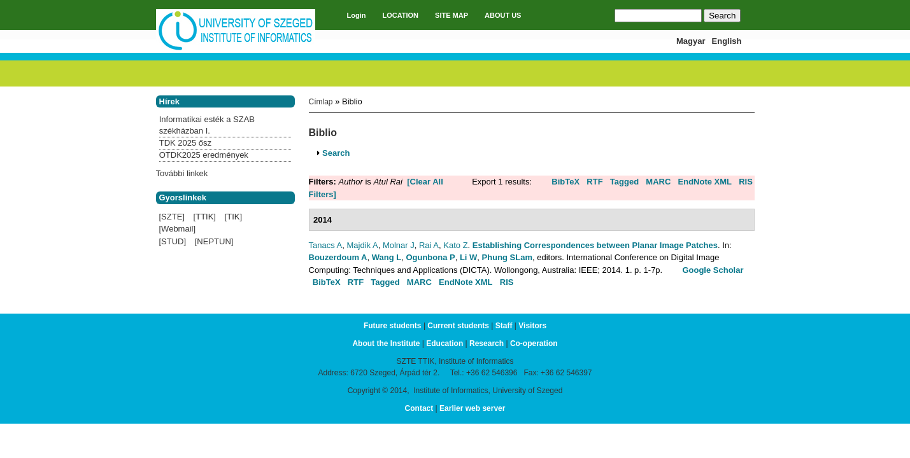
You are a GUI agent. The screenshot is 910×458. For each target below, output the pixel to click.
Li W (468, 257)
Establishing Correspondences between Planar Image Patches (595, 245)
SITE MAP (451, 15)
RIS (746, 181)
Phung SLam (507, 257)
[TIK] (233, 216)
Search (336, 153)
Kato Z (455, 245)
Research (486, 343)
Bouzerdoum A (338, 257)
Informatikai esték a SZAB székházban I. (207, 124)
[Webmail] (177, 228)
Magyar (691, 41)
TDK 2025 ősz (185, 143)
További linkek (182, 173)
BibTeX (565, 181)
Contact (419, 408)
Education (444, 343)
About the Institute (386, 343)
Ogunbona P (430, 257)
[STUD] (173, 241)
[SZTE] (172, 216)
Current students (458, 325)
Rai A (429, 245)
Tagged (624, 181)
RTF (594, 181)
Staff (504, 325)
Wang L (386, 257)
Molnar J (399, 245)
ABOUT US (503, 15)
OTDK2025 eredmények (203, 155)
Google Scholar (712, 270)
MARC (658, 181)
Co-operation (534, 343)
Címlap (321, 101)
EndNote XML (705, 181)
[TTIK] (205, 216)
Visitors (532, 325)
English (727, 41)
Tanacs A (326, 245)
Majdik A (362, 245)
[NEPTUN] (214, 241)
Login (356, 15)
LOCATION (400, 15)
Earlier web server (472, 408)
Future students (393, 325)
